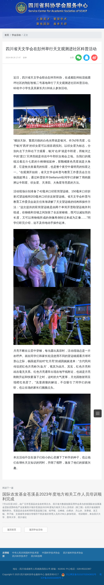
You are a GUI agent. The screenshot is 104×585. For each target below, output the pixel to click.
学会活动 (16, 35)
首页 (7, 35)
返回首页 (11, 529)
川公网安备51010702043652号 (78, 574)
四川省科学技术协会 (73, 552)
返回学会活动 (36, 529)
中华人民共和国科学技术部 (25, 552)
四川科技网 (36, 556)
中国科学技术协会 (51, 552)
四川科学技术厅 (20, 556)
